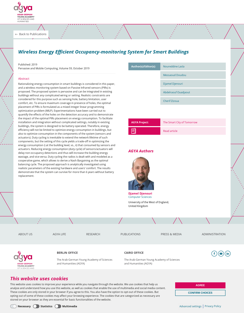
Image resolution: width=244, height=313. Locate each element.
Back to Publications (30, 34)
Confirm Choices (200, 292)
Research (85, 12)
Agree (200, 285)
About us (47, 12)
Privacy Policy (213, 306)
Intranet (225, 11)
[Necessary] (20, 306)
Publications (108, 12)
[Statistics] (42, 306)
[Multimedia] (66, 306)
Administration (161, 12)
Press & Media (133, 12)
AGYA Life (66, 12)
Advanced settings (190, 306)
